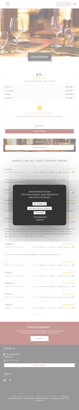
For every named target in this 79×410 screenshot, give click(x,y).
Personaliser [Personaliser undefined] (39, 213)
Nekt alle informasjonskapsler (40, 208)
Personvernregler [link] (40, 217)
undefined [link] (40, 220)
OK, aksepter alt (39, 204)
